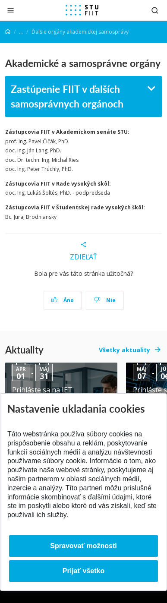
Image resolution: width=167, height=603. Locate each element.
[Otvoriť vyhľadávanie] (155, 10)
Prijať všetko (84, 571)
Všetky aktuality (124, 350)
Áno (62, 300)
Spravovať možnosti (83, 545)
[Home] (7, 31)
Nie (105, 300)
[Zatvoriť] (10, 10)
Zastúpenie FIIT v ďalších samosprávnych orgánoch (67, 96)
